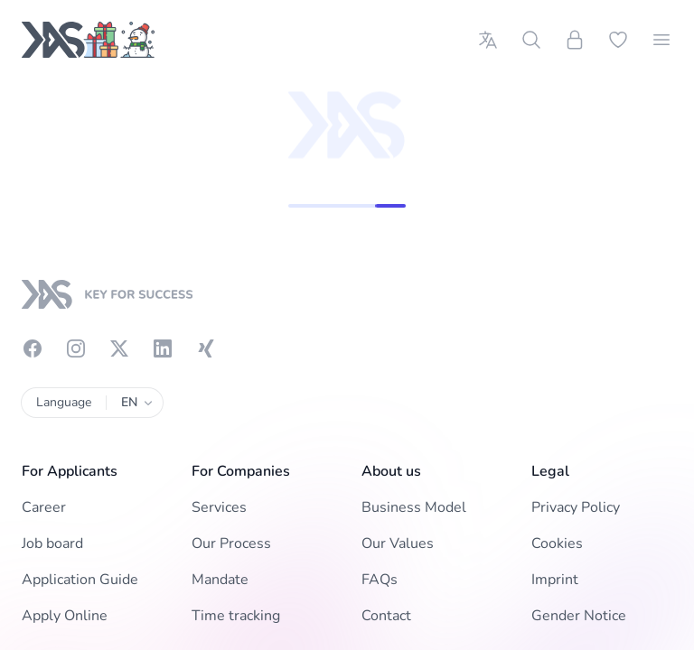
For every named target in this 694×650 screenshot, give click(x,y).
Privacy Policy (575, 507)
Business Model (413, 507)
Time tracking (236, 616)
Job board (52, 543)
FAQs (379, 580)
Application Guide (80, 580)
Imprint (554, 580)
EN (134, 402)
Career (44, 507)
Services (219, 507)
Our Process (231, 543)
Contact (386, 616)
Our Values (397, 543)
